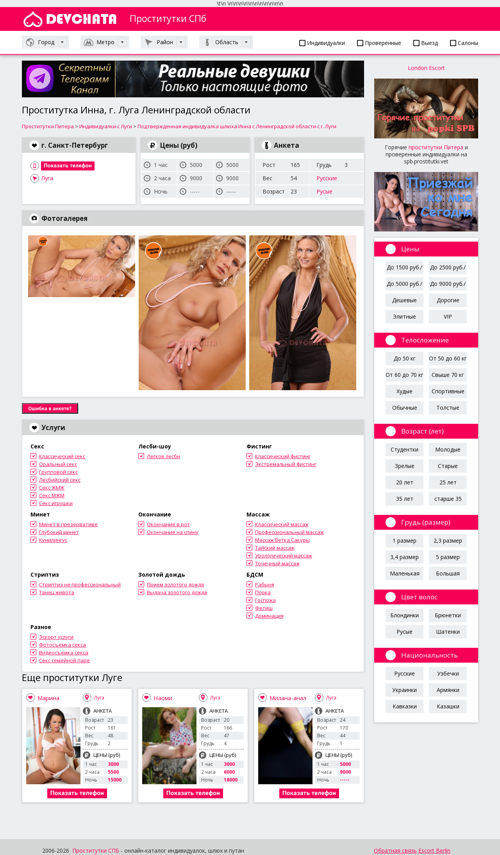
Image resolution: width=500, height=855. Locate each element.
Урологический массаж (283, 555)
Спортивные (448, 391)
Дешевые (404, 300)
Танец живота (56, 592)
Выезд (425, 43)
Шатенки (448, 631)
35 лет (404, 498)
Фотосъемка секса (62, 644)
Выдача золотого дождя (177, 592)
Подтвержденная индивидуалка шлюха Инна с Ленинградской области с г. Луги (237, 126)
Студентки (404, 449)
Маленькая (405, 573)
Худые (404, 391)
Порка (263, 592)
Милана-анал (288, 698)
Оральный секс (58, 464)
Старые (448, 466)
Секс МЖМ (51, 495)
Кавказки (405, 706)
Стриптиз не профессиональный (80, 584)
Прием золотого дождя (175, 584)
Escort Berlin (434, 850)
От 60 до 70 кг (404, 374)
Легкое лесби (163, 456)
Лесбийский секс (59, 479)
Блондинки (404, 615)
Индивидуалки (322, 43)
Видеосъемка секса (63, 652)
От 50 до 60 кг (448, 358)
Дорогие (448, 300)
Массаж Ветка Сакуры (282, 539)
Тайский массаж (275, 547)
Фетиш (264, 607)
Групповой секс (58, 471)
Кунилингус (53, 539)
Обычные (404, 407)
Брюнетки (448, 615)
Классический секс (62, 456)
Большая (448, 573)
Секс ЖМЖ (51, 487)
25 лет (448, 482)
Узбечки (448, 673)
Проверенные (379, 43)
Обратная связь (395, 850)
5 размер (448, 557)
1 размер (404, 540)
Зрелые (404, 466)
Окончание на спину (172, 532)
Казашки (448, 706)
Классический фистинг (283, 456)
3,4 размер (404, 557)
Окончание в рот (168, 524)
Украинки (404, 690)
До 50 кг (405, 358)
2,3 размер (448, 540)
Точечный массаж (277, 563)
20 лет (404, 482)
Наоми (163, 698)
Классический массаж (282, 524)
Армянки (448, 690)
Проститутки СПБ (95, 850)
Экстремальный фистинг (285, 464)
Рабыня (264, 584)
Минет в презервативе (68, 524)
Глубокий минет (59, 532)
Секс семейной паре (64, 660)
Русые (324, 191)
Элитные (404, 316)
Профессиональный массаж (289, 532)
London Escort (426, 68)
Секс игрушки (56, 503)
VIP (448, 316)
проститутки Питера (436, 147)
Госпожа (265, 600)
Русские (326, 178)
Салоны (464, 43)
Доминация (269, 615)
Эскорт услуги (56, 636)
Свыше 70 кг (448, 374)
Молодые (448, 449)
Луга (47, 178)
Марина (48, 698)
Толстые (447, 407)
